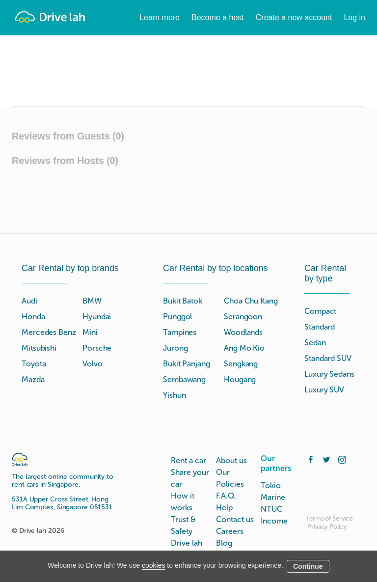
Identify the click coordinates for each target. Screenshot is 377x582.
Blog (224, 543)
